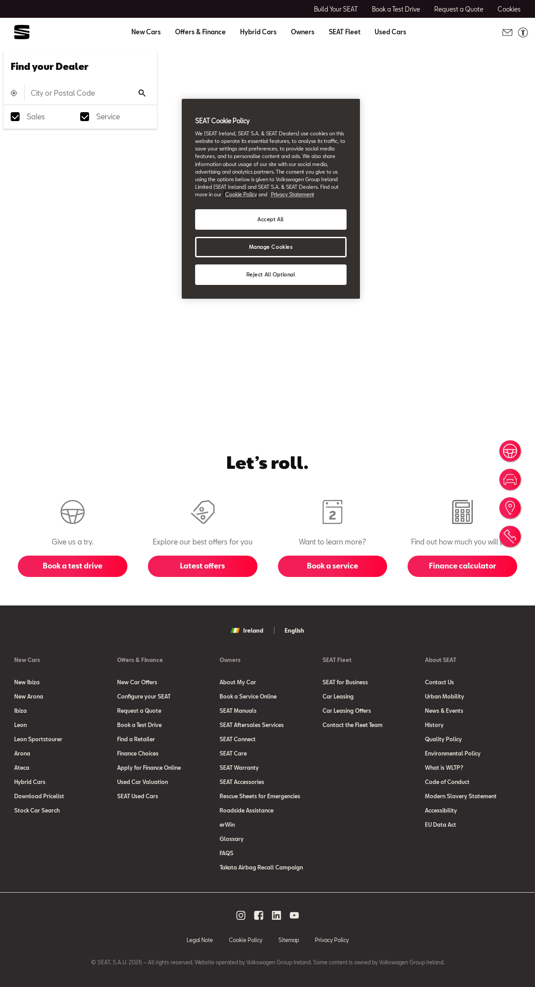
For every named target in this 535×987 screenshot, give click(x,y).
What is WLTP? (444, 767)
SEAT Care (233, 753)
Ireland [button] (247, 630)
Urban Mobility (444, 696)
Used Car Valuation (142, 782)
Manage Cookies (271, 247)
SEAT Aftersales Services (252, 725)
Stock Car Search (37, 810)
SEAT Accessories (242, 782)
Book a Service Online (248, 696)
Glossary (232, 839)
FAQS (226, 853)
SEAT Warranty (239, 767)
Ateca (21, 767)
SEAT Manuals (238, 710)
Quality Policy (443, 739)
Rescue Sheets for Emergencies (260, 796)
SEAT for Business (345, 682)
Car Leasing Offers (347, 710)
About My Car (238, 682)
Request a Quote (139, 710)
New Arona (28, 696)
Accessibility (441, 810)
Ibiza (20, 710)
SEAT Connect (238, 739)
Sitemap (288, 940)
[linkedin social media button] (276, 915)
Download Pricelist (39, 796)
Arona (22, 753)
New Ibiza (27, 682)
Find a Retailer (136, 739)
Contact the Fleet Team (353, 725)
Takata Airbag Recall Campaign (261, 867)
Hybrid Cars (258, 32)
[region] (271, 199)
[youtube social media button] (294, 915)
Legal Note (200, 940)
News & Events (444, 710)
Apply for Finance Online (149, 767)
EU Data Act (440, 824)
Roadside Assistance (247, 810)
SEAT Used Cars (137, 796)
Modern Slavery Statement (461, 796)
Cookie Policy (245, 940)
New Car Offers (137, 682)
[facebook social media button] (258, 915)
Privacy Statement (292, 194)
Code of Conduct (447, 782)
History (434, 725)
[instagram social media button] (241, 915)
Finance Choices (138, 753)
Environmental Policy (453, 753)
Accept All (270, 219)
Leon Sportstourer (38, 739)
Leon (20, 725)
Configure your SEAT (144, 696)
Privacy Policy (332, 940)
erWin (227, 824)
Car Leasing (338, 696)
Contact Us (439, 682)
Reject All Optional (270, 274)
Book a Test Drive (139, 725)
